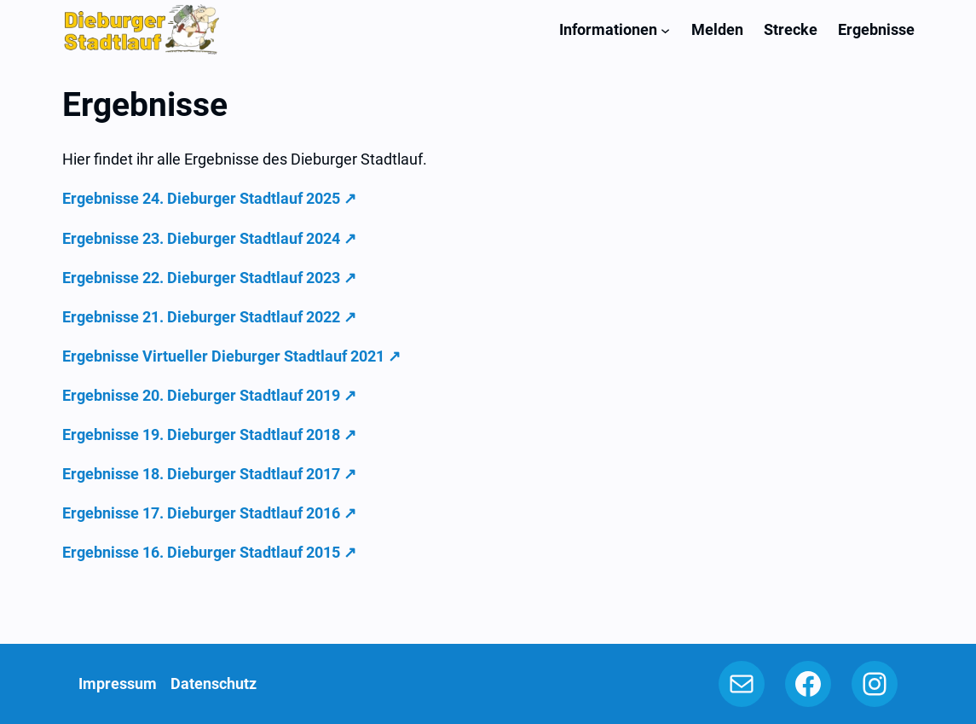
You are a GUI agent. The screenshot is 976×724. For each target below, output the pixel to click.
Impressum (117, 683)
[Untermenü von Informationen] (665, 29)
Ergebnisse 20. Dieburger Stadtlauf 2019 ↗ (209, 395)
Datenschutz (213, 683)
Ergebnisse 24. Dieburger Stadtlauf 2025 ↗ (209, 198)
